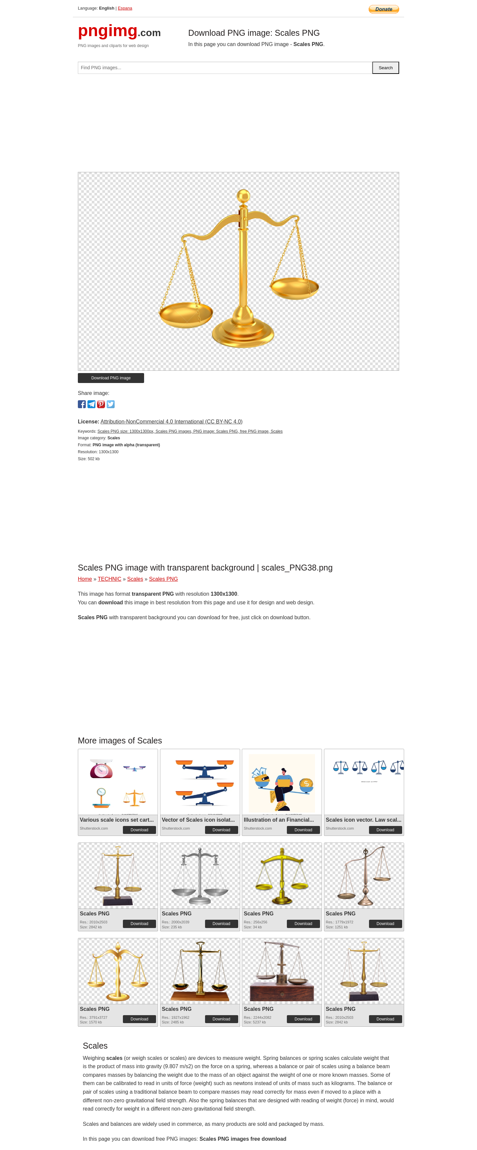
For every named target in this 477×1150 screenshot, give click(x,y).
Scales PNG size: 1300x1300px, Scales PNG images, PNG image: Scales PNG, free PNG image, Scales (190, 431)
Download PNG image (111, 378)
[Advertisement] (238, 125)
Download (139, 830)
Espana (125, 8)
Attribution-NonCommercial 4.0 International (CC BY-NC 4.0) (171, 421)
